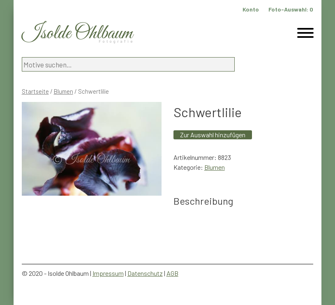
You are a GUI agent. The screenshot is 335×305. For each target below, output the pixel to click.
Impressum (108, 273)
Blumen (63, 91)
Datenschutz (145, 273)
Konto (251, 9)
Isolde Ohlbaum (77, 33)
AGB (172, 273)
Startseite (35, 91)
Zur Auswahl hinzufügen (212, 135)
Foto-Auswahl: (290, 9)
